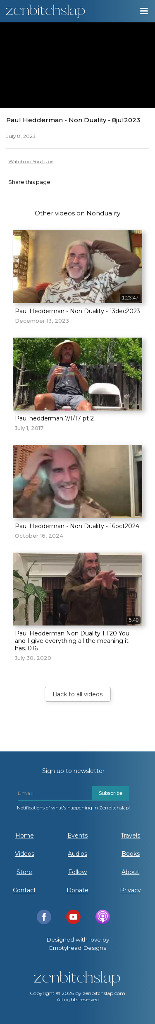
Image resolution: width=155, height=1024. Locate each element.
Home (24, 835)
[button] (143, 11)
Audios (77, 854)
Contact (24, 890)
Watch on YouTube (30, 161)
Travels (130, 835)
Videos (24, 854)
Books (131, 854)
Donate (77, 890)
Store (24, 872)
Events (77, 835)
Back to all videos (77, 694)
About (130, 872)
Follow (77, 872)
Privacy (130, 890)
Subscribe (111, 793)
